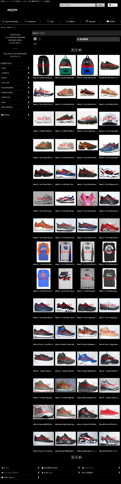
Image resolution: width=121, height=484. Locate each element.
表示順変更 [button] (82, 39)
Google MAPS (15, 43)
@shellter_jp (15, 56)
